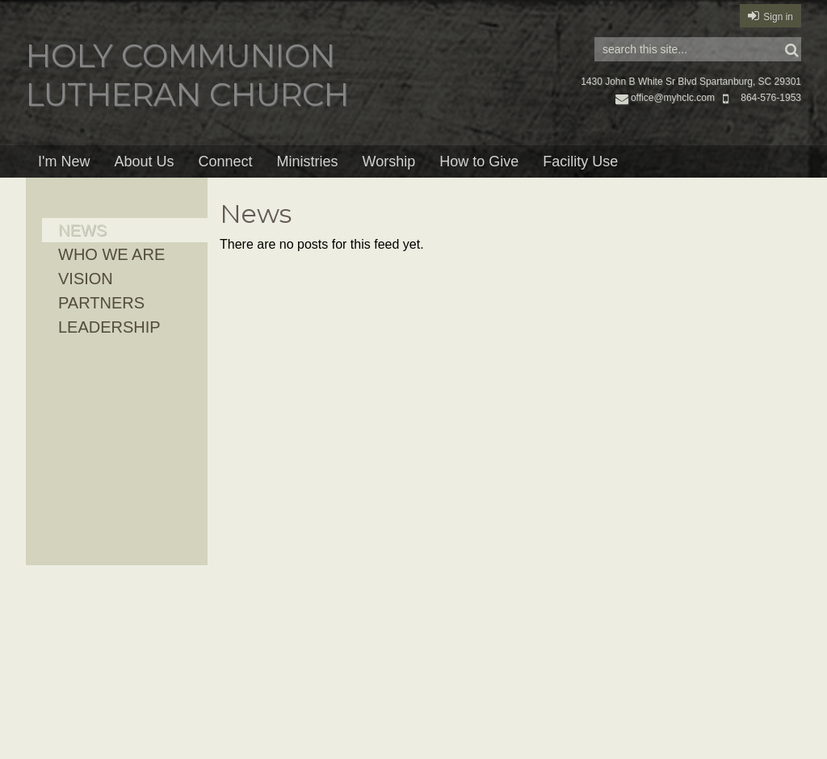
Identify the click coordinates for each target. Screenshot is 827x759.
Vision (85, 278)
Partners (101, 303)
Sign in (778, 17)
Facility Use (580, 161)
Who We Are (111, 254)
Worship (389, 161)
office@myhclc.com (665, 97)
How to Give (478, 161)
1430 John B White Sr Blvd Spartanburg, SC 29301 (691, 81)
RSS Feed (757, 208)
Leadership (109, 327)
